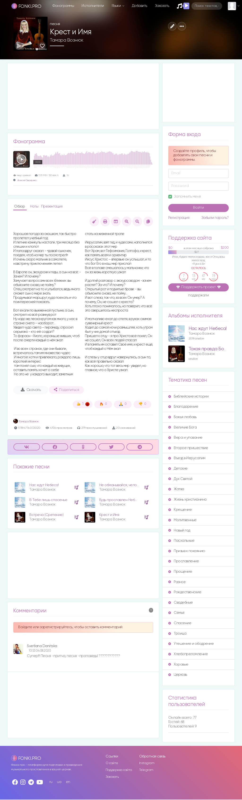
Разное (177, 582)
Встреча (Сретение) (46, 515)
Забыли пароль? (215, 218)
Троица (177, 633)
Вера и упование (185, 437)
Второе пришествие (188, 448)
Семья (176, 612)
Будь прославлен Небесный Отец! (127, 500)
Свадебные (180, 602)
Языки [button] (117, 6)
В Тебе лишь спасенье (48, 500)
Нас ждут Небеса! (44, 485)
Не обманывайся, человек (120, 485)
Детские (178, 468)
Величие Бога (182, 427)
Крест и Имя (109, 515)
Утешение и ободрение (191, 643)
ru (50, 782)
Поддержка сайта (119, 770)
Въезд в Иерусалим (186, 458)
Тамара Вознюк (66, 40)
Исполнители (93, 6)
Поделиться (66, 390)
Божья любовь (182, 417)
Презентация (52, 206)
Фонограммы (63, 6)
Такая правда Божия (210, 348)
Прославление (183, 561)
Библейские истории (188, 396)
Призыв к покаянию (186, 551)
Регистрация (179, 218)
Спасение (179, 623)
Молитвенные (182, 520)
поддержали (198, 296)
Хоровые (178, 664)
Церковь (177, 674)
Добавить (139, 6)
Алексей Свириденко (27, 180)
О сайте (112, 763)
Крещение (180, 509)
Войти (198, 208)
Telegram (146, 770)
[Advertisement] (83, 96)
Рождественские (184, 592)
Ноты (34, 206)
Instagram (147, 763)
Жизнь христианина (187, 499)
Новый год (179, 530)
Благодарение (183, 406)
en (68, 782)
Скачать (31, 390)
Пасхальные (181, 540)
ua (59, 782)
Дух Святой (180, 479)
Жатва (176, 489)
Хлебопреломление (188, 654)
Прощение (180, 571)
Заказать (162, 6)
